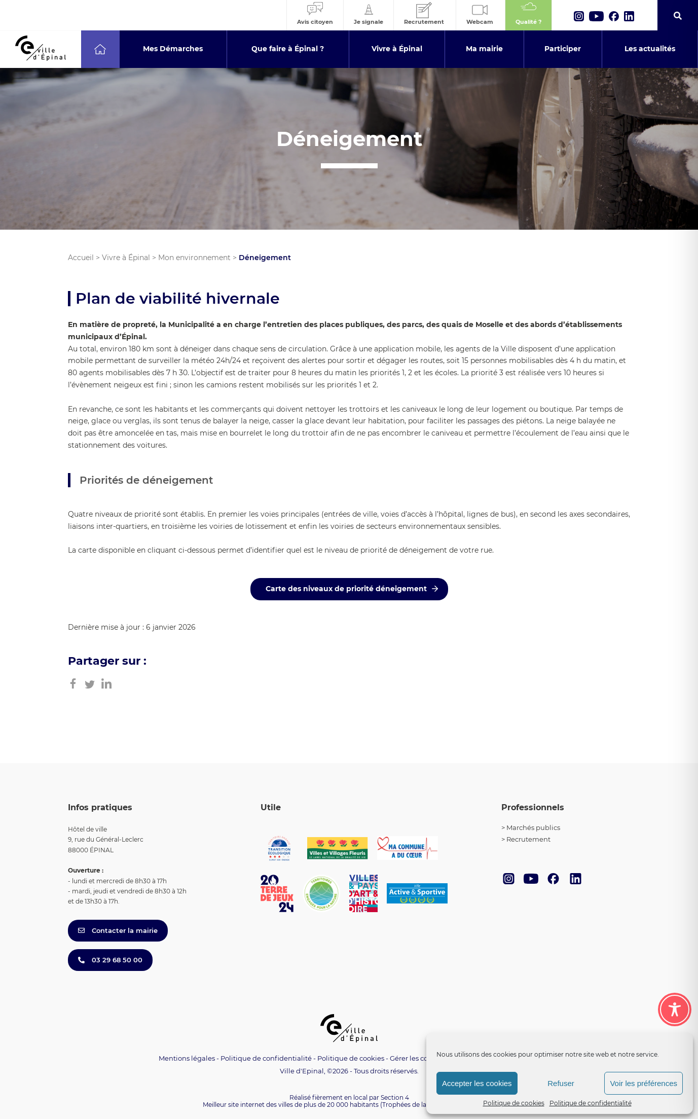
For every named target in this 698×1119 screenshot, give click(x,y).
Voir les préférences (643, 1083)
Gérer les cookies (417, 1058)
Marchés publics (533, 827)
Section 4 (395, 1097)
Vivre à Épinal (126, 257)
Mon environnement (194, 257)
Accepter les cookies (477, 1083)
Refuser (560, 1083)
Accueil (81, 257)
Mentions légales (187, 1058)
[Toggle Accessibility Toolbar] (674, 1009)
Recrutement (528, 839)
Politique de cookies (513, 1103)
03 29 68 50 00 (110, 960)
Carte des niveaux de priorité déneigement (346, 588)
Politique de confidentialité (590, 1103)
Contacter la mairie (118, 930)
